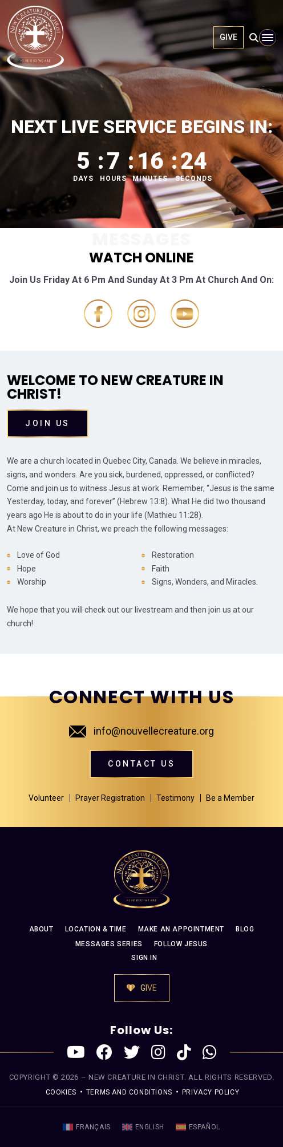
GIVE (228, 37)
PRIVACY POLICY (210, 1092)
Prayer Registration (110, 798)
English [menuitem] (149, 1127)
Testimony (175, 798)
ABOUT (41, 929)
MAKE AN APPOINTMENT (181, 929)
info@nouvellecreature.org (141, 731)
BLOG (245, 929)
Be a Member (230, 798)
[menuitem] (86, 1127)
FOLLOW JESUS (181, 944)
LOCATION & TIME (96, 929)
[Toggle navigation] (267, 37)
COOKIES (61, 1092)
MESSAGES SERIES (109, 944)
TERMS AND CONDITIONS (129, 1092)
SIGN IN (144, 958)
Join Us (47, 423)
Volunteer (46, 798)
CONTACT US (141, 763)
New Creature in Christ (136, 1077)
